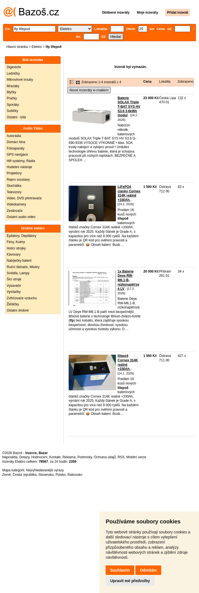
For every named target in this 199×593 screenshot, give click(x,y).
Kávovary (14, 254)
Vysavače (14, 286)
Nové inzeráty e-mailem (88, 90)
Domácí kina (16, 142)
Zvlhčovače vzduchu (22, 298)
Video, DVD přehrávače (24, 198)
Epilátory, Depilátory (21, 236)
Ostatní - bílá (16, 117)
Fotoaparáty (15, 148)
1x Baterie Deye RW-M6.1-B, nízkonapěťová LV (128, 280)
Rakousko (75, 475)
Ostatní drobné (18, 310)
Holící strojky (16, 248)
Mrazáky (13, 86)
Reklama (69, 457)
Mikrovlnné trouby (20, 80)
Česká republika (24, 475)
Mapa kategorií (13, 470)
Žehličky (13, 304)
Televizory (14, 192)
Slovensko (46, 475)
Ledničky (13, 73)
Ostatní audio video (21, 217)
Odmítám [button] (148, 570)
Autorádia (14, 136)
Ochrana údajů (105, 457)
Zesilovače (15, 211)
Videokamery (16, 204)
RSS (121, 457)
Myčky (11, 92)
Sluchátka (14, 186)
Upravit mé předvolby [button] (130, 581)
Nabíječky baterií (19, 261)
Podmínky (85, 457)
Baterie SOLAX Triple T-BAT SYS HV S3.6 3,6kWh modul (129, 106)
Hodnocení (39, 457)
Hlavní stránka (17, 47)
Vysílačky (14, 292)
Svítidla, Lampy (18, 273)
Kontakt (55, 457)
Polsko (61, 475)
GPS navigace (17, 154)
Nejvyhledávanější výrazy (45, 470)
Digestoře (14, 67)
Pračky (12, 98)
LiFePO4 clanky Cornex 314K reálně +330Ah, (129, 193)
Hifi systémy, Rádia (21, 161)
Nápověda (10, 457)
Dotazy (24, 457)
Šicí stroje (14, 279)
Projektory (14, 173)
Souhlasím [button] (120, 570)
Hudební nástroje (19, 167)
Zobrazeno (185, 82)
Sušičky (12, 111)
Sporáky (13, 105)
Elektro (36, 47)
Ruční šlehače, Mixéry (23, 267)
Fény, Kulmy (16, 242)
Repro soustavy (18, 180)
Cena (147, 82)
